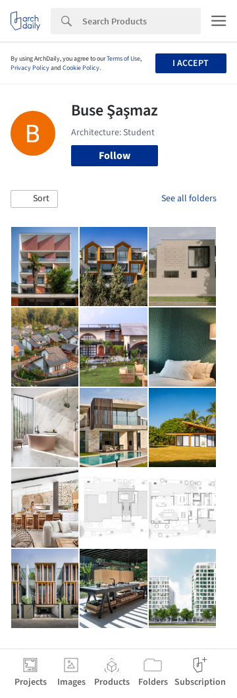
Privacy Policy (30, 68)
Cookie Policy (81, 68)
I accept (190, 63)
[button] (34, 199)
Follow (114, 155)
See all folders (189, 198)
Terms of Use (123, 58)
